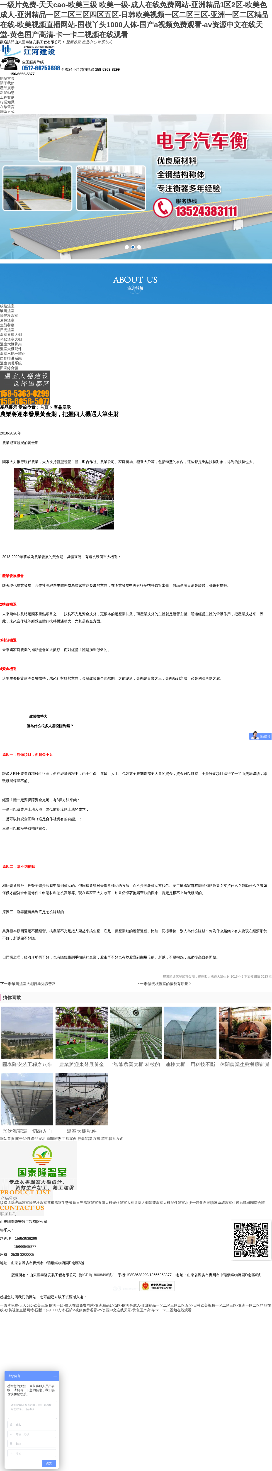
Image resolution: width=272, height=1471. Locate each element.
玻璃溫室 (7, 311)
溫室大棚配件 (11, 349)
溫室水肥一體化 (12, 354)
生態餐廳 (7, 325)
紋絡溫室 (7, 306)
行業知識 (7, 102)
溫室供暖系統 (11, 363)
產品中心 (89, 42)
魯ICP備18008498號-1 (97, 1275)
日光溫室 (7, 330)
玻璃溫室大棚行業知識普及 (34, 984)
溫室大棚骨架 (11, 344)
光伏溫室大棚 (11, 339)
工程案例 (7, 97)
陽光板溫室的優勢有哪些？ (170, 984)
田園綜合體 (9, 368)
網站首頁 (7, 78)
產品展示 (7, 88)
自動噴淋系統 (11, 358)
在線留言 (7, 107)
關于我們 (7, 83)
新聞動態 (7, 93)
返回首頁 (73, 42)
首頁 (44, 407)
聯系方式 (104, 42)
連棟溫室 (7, 320)
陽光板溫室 (9, 315)
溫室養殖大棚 (11, 335)
